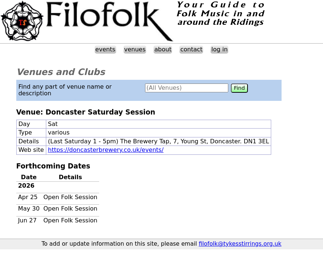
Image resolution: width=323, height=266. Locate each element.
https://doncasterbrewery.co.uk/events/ (106, 149)
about (162, 49)
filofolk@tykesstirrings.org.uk (240, 244)
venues (135, 49)
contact (191, 49)
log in (219, 49)
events (105, 49)
